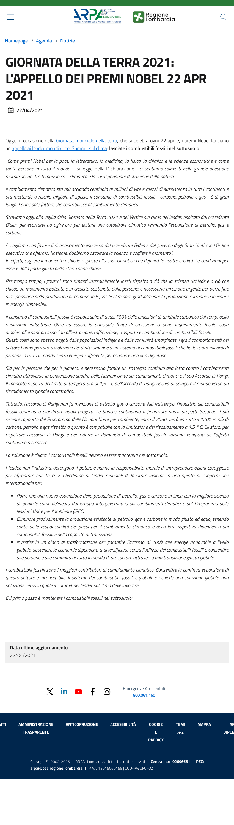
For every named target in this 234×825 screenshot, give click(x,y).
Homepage (16, 40)
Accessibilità (123, 724)
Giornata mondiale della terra (86, 140)
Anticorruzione (82, 724)
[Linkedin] (64, 691)
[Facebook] (92, 691)
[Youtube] (78, 691)
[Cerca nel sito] (223, 17)
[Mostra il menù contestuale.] (10, 17)
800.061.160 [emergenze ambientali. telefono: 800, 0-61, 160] (144, 695)
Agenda (44, 40)
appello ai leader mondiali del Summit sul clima (59, 148)
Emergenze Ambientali (144, 688)
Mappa (204, 724)
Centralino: (170, 761)
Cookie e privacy (156, 732)
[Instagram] (107, 691)
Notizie (67, 40)
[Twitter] (49, 691)
